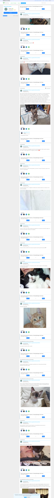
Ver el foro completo (15, 15)
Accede (28, 34)
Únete (10, 12)
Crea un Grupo (23, 3)
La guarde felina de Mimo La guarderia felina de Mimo (31, 13)
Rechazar (29, 497)
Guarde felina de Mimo (7, 6)
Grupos (19, 3)
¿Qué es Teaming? (13, 3)
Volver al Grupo (5, 15)
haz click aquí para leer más (35, 495)
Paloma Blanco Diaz (26, 132)
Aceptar (25, 497)
